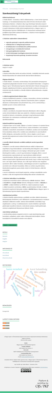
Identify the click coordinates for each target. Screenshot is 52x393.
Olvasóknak (6, 253)
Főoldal (5, 8)
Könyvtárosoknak (7, 258)
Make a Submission (10, 225)
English (5, 239)
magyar (5, 241)
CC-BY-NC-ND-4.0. (44, 367)
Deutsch (5, 236)
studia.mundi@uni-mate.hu (27, 356)
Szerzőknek (6, 255)
